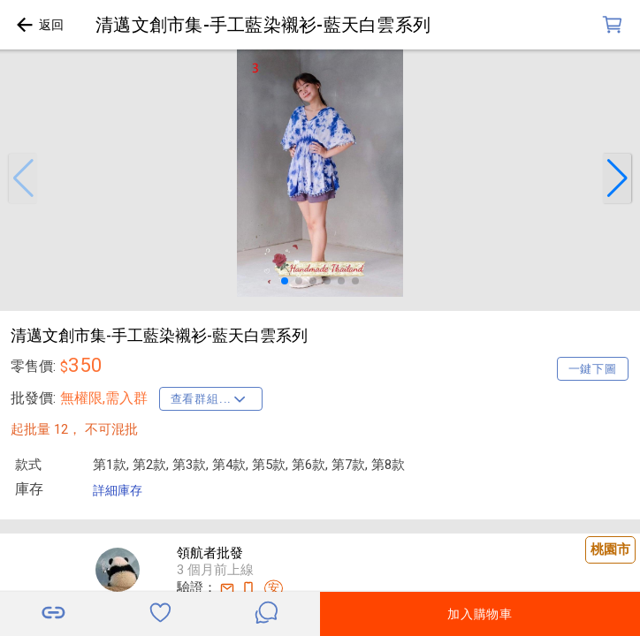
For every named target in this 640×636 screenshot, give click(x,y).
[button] (23, 178)
